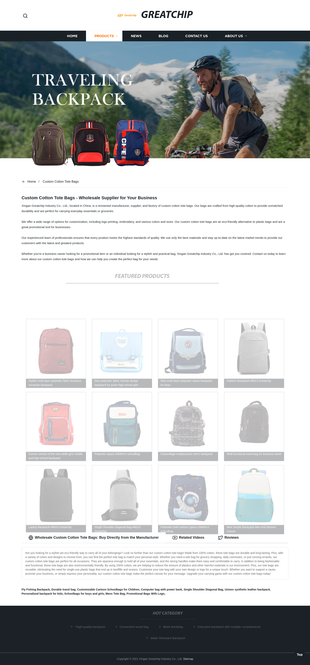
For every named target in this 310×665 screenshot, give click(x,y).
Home (72, 36)
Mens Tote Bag (115, 593)
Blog (163, 36)
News (136, 36)
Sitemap (188, 658)
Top (300, 654)
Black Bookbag (174, 626)
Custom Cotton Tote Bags (61, 181)
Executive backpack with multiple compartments (230, 626)
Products (104, 36)
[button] (25, 16)
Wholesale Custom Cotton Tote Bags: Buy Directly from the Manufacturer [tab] (93, 537)
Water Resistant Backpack (169, 638)
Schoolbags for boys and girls (84, 593)
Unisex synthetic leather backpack (247, 589)
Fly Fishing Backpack (36, 589)
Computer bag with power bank (161, 589)
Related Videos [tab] (188, 537)
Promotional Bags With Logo (145, 593)
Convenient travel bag (135, 626)
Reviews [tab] (228, 537)
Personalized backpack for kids (42, 593)
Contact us (196, 36)
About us (234, 36)
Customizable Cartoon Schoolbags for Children (108, 589)
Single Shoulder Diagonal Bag (203, 589)
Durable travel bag (63, 589)
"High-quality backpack (91, 626)
